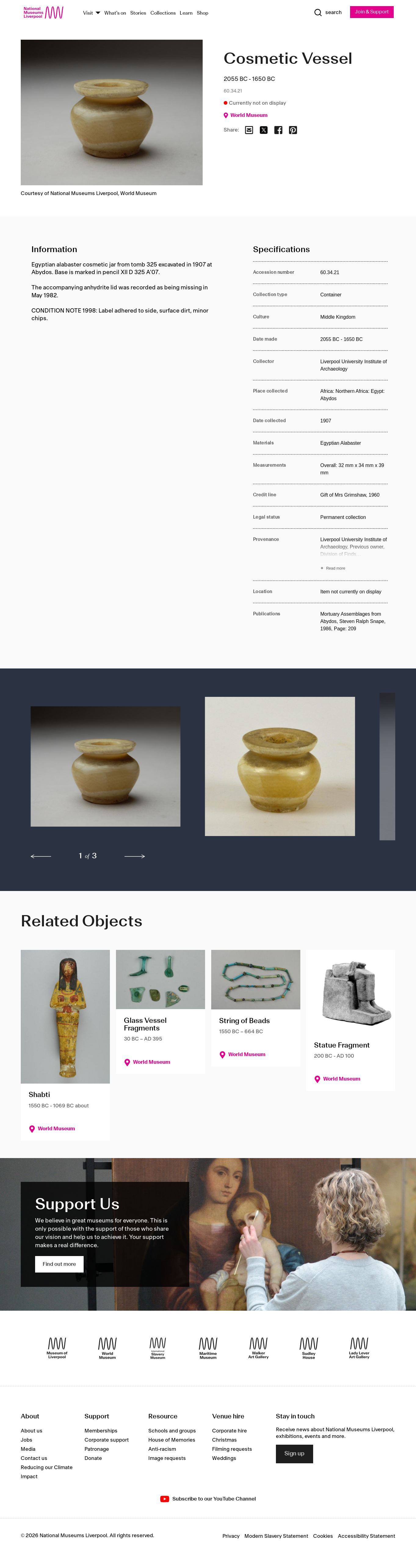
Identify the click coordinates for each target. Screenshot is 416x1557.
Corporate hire (229, 1431)
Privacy (231, 1536)
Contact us (34, 1458)
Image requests (167, 1458)
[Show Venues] (98, 13)
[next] (135, 856)
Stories (138, 13)
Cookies (323, 1536)
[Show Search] (326, 13)
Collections (163, 13)
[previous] (41, 856)
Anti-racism (162, 1449)
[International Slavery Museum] (158, 1348)
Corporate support (107, 1440)
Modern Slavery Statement (276, 1536)
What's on (115, 13)
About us (31, 1431)
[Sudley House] (309, 1348)
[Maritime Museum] (208, 1348)
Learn (186, 13)
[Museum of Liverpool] (57, 1348)
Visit (88, 13)
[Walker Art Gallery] (258, 1348)
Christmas (224, 1440)
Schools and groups (172, 1431)
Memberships (101, 1431)
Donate (93, 1458)
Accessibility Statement (366, 1536)
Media (28, 1449)
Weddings (224, 1458)
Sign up (294, 1454)
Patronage (97, 1449)
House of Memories (171, 1440)
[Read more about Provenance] (354, 555)
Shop (202, 13)
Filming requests (232, 1449)
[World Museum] (107, 1348)
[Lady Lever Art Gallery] (359, 1348)
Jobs (26, 1440)
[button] (106, 770)
